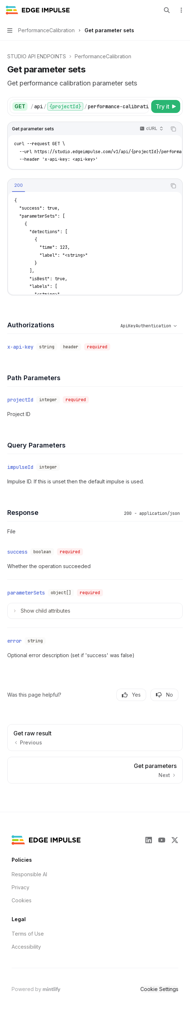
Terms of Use (28, 934)
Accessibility (26, 947)
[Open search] (167, 10)
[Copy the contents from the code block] (173, 129)
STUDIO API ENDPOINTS (36, 56)
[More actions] (180, 10)
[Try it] (165, 106)
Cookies (22, 900)
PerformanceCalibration (103, 56)
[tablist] (87, 186)
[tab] (18, 185)
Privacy (20, 887)
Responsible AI (29, 874)
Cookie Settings (159, 989)
